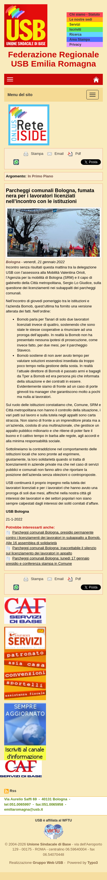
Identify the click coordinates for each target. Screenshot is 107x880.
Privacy (75, 45)
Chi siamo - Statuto (84, 14)
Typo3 (92, 863)
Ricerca (75, 34)
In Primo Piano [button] (40, 176)
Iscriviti (75, 29)
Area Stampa (79, 39)
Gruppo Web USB (48, 863)
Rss (13, 791)
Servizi (74, 24)
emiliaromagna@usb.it (23, 809)
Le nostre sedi (80, 19)
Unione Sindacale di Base (49, 844)
